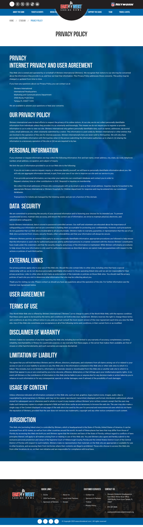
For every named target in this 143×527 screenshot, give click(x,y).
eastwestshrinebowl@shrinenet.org (120, 512)
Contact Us (90, 495)
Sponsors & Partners (51, 502)
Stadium (22, 21)
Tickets (88, 502)
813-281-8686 (112, 507)
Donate (65, 502)
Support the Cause (95, 12)
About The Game (18, 12)
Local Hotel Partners (70, 498)
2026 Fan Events (49, 498)
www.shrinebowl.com (83, 521)
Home (11, 21)
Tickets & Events (37, 12)
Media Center (55, 12)
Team (110, 12)
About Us (66, 495)
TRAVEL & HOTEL (124, 12)
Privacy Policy (91, 506)
